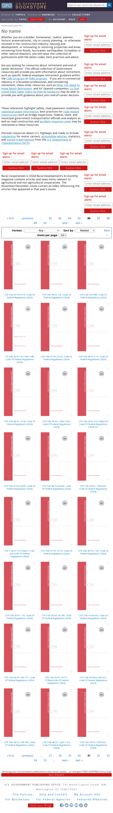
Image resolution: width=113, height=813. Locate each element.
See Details (56, 774)
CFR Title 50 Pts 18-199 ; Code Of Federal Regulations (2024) (56, 617)
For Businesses (17, 799)
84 (69, 218)
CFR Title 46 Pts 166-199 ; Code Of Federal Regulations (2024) (19, 743)
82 (50, 218)
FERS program (38, 78)
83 (59, 218)
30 (79, 755)
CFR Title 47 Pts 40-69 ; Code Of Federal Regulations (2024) (19, 487)
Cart (82, 19)
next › (65, 223)
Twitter (66, 805)
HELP (72, 19)
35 (45, 760)
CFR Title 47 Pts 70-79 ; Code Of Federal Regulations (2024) (56, 552)
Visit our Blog (40, 805)
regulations (8, 136)
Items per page (47, 235)
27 (50, 755)
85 (79, 218)
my (57, 19)
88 (108, 218)
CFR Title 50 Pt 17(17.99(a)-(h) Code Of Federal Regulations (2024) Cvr (93, 424)
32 (98, 755)
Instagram (71, 805)
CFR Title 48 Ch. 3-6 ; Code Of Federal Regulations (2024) (56, 296)
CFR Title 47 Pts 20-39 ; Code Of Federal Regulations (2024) (56, 358)
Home (4, 25)
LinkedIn (86, 805)
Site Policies (23, 794)
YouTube (76, 805)
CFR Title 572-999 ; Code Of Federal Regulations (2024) (93, 296)
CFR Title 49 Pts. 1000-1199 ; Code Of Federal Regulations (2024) (56, 424)
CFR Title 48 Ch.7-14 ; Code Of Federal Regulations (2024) (93, 358)
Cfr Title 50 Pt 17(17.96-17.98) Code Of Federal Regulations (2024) (19, 359)
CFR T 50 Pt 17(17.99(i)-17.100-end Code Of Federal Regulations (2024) (20, 553)
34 (35, 760)
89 (35, 223)
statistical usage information (19, 111)
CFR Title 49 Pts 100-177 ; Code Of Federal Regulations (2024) (19, 679)
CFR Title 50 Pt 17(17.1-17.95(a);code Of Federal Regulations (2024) (56, 680)
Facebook (62, 805)
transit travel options (20, 139)
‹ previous (27, 218)
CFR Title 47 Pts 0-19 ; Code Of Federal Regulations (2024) (20, 296)
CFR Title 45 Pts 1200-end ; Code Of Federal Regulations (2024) (93, 745)
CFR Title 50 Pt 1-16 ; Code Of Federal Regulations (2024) (19, 617)
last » (79, 223)
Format (17, 230)
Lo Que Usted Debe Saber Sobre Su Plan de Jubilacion (40, 90)
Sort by (68, 230)
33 (108, 755)
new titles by (24, 19)
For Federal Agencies (53, 799)
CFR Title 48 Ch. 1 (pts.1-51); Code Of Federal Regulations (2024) (56, 745)
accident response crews (55, 121)
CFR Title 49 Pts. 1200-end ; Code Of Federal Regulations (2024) (93, 489)
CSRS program (15, 78)
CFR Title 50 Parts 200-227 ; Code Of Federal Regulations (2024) (93, 680)
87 (98, 218)
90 (45, 223)
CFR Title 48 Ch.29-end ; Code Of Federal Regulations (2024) (56, 487)
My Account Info (87, 794)
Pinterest (81, 805)
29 (69, 755)
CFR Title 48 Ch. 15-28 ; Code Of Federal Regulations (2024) (19, 423)
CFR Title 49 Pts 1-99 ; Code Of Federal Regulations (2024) (93, 552)
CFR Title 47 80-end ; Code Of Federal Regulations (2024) (93, 617)
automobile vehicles (54, 136)
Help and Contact (53, 794)
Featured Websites (92, 799)
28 (59, 755)
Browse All (13, 14)
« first (10, 218)
